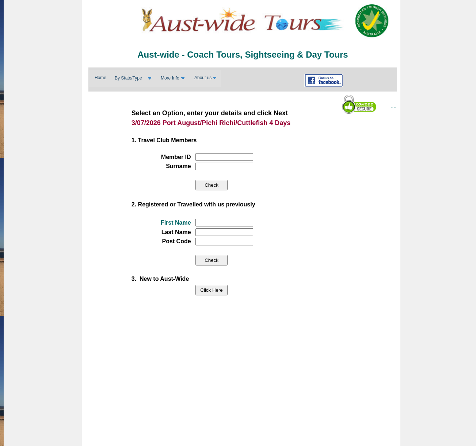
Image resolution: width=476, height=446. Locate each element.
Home (100, 77)
